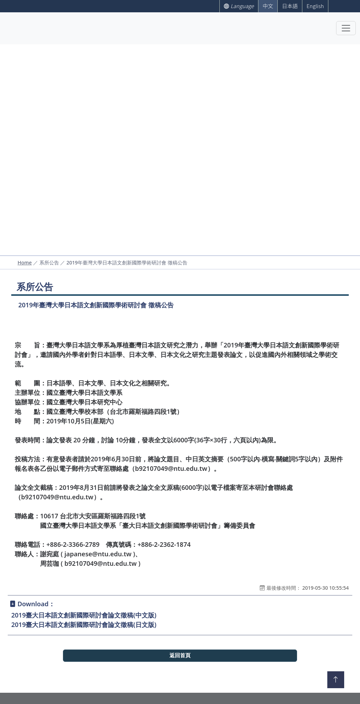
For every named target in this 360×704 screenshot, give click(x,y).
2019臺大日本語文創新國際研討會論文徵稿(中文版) (83, 615)
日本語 (290, 5)
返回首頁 (180, 655)
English (315, 5)
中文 (268, 5)
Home (25, 262)
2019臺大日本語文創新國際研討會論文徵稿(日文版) (83, 624)
